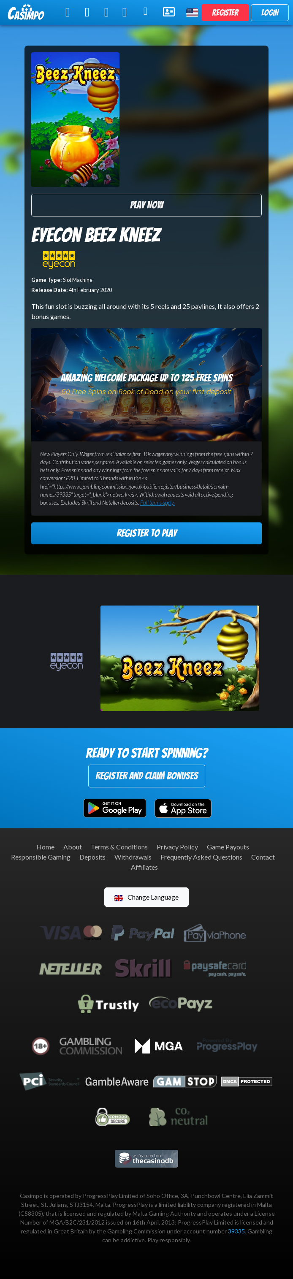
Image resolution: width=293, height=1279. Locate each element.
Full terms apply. (157, 502)
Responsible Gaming (41, 857)
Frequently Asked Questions (201, 857)
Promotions (148, 11)
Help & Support (169, 12)
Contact (263, 857)
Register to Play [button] (146, 533)
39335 (236, 1231)
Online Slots (69, 12)
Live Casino (107, 12)
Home (45, 847)
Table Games (89, 12)
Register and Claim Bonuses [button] (146, 776)
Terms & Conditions (119, 847)
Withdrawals (133, 857)
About (72, 847)
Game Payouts (228, 847)
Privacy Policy (177, 847)
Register (225, 12)
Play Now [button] (146, 205)
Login (269, 12)
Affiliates (144, 867)
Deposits (92, 857)
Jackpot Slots (127, 12)
